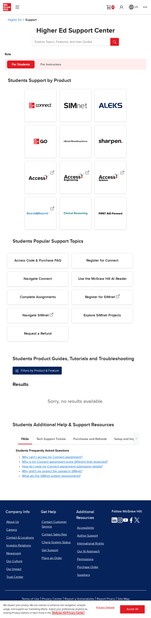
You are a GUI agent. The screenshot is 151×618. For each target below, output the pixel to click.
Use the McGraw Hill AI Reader (102, 279)
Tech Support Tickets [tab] (51, 439)
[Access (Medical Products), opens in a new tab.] (52, 173)
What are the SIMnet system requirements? (51, 476)
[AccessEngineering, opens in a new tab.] (87, 173)
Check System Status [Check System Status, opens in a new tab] (56, 542)
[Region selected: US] (133, 7)
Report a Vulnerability (79, 599)
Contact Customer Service (54, 524)
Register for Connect (102, 260)
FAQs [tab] (25, 439)
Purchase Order (87, 567)
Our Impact (13, 569)
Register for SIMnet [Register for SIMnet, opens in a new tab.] (102, 297)
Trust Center (14, 577)
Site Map (124, 599)
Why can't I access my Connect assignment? (52, 457)
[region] (75, 609)
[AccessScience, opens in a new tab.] (122, 173)
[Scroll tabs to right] (136, 438)
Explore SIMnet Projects (102, 315)
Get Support (50, 550)
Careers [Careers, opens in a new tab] (11, 529)
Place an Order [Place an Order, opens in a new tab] (52, 558)
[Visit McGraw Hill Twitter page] (137, 519)
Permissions (85, 559)
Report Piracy (106, 599)
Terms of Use (30, 599)
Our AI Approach (88, 551)
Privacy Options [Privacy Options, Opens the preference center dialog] (105, 607)
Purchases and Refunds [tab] (90, 439)
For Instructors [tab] (51, 64)
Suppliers (83, 575)
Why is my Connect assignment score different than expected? (65, 461)
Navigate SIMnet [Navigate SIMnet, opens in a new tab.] (37, 315)
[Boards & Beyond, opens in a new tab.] (52, 209)
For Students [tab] (21, 64)
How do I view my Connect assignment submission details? (62, 466)
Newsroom (13, 553)
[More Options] (145, 7)
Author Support (87, 535)
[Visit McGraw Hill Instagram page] (120, 519)
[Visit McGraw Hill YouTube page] (125, 519)
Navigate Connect (38, 279)
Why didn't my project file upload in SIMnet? (52, 471)
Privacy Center (52, 599)
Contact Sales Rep (54, 534)
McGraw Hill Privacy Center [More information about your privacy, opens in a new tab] (68, 613)
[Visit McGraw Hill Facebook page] (131, 519)
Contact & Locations (20, 537)
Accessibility (85, 527)
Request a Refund (38, 333)
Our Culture (14, 561)
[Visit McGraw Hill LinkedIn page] (114, 519)
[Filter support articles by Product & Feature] (37, 371)
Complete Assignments (38, 297)
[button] (121, 7)
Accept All (132, 609)
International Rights (90, 543)
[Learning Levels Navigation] (17, 7)
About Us (12, 521)
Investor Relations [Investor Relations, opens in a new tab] (18, 545)
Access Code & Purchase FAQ (37, 260)
